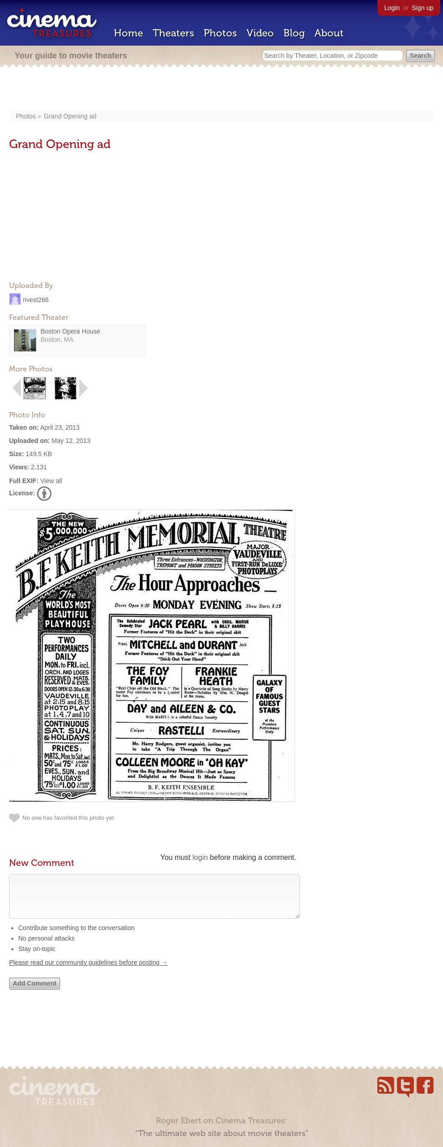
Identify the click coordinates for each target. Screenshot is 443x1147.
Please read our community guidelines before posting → (88, 971)
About (329, 33)
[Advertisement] (222, 89)
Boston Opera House (70, 331)
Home (128, 33)
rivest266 (36, 299)
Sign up (422, 7)
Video (260, 33)
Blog (294, 33)
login (200, 857)
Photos (220, 33)
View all (51, 480)
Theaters (173, 33)
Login (392, 7)
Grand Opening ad (70, 116)
